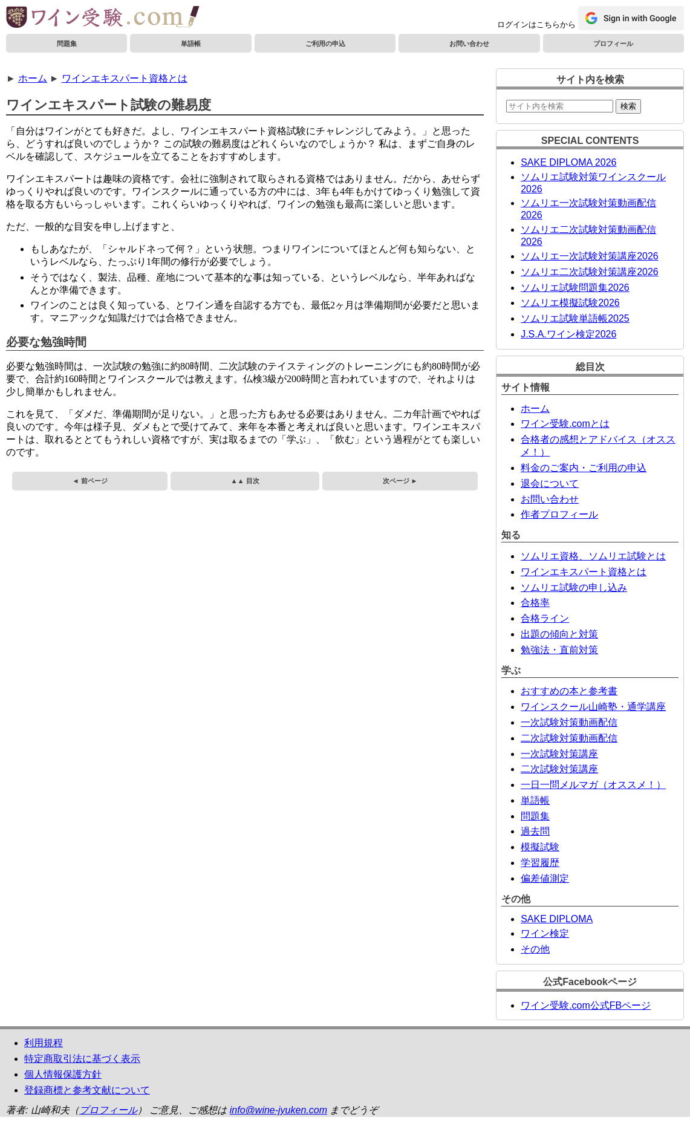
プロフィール (613, 43)
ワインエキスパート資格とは (124, 78)
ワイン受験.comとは (565, 423)
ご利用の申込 (325, 43)
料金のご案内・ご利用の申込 (583, 468)
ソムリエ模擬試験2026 (570, 303)
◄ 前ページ (89, 480)
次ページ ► (400, 480)
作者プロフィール (559, 514)
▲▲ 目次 (244, 480)
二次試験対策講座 (559, 769)
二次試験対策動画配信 (569, 738)
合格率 (535, 602)
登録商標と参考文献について (87, 1090)
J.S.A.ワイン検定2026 (568, 334)
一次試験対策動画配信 (569, 722)
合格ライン (545, 618)
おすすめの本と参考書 (569, 691)
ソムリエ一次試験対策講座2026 (590, 256)
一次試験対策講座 (559, 754)
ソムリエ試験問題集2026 (575, 287)
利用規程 (43, 1043)
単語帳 (191, 43)
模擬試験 (540, 847)
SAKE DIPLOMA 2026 (568, 162)
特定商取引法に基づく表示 (82, 1058)
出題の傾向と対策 (559, 634)
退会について (550, 483)
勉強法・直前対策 (559, 650)
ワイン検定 (545, 933)
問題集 (67, 43)
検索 (628, 106)
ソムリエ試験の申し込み (574, 587)
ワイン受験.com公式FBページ (586, 1005)
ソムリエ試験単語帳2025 (575, 318)
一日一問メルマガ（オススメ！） (593, 785)
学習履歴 (540, 863)
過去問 (535, 831)
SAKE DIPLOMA (557, 919)
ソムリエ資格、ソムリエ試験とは (593, 556)
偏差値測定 (545, 878)
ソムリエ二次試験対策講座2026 (590, 272)
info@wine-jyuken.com (278, 1110)
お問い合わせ (469, 43)
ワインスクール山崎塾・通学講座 (593, 706)
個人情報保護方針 (63, 1074)
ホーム (32, 78)
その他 (535, 949)
